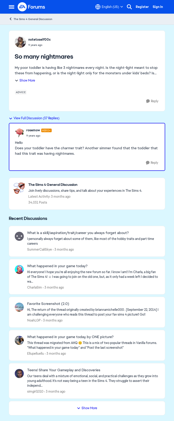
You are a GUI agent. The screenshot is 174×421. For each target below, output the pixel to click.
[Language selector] (109, 6)
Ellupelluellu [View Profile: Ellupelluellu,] (35, 353)
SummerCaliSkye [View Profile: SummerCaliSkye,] (39, 249)
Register (142, 7)
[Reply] (152, 101)
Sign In (158, 7)
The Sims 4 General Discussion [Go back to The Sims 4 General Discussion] (30, 19)
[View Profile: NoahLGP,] (19, 307)
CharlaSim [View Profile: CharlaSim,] (34, 287)
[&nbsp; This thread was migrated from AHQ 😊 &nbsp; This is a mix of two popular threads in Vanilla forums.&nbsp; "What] (93, 345)
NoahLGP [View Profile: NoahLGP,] (34, 320)
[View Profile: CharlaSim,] (19, 269)
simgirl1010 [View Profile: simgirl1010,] (35, 391)
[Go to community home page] (31, 6)
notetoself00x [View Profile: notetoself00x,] (39, 39)
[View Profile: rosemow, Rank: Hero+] (19, 132)
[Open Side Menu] (12, 6)
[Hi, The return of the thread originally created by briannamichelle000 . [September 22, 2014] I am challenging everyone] (93, 312)
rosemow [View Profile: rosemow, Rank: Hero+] (33, 130)
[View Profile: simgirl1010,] (19, 373)
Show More (25, 80)
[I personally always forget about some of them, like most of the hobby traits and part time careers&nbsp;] (93, 241)
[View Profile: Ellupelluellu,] (19, 340)
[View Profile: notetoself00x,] (20, 42)
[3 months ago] (63, 249)
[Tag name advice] (21, 92)
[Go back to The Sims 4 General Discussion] (85, 184)
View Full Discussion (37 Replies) (34, 118)
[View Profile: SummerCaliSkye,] (19, 236)
